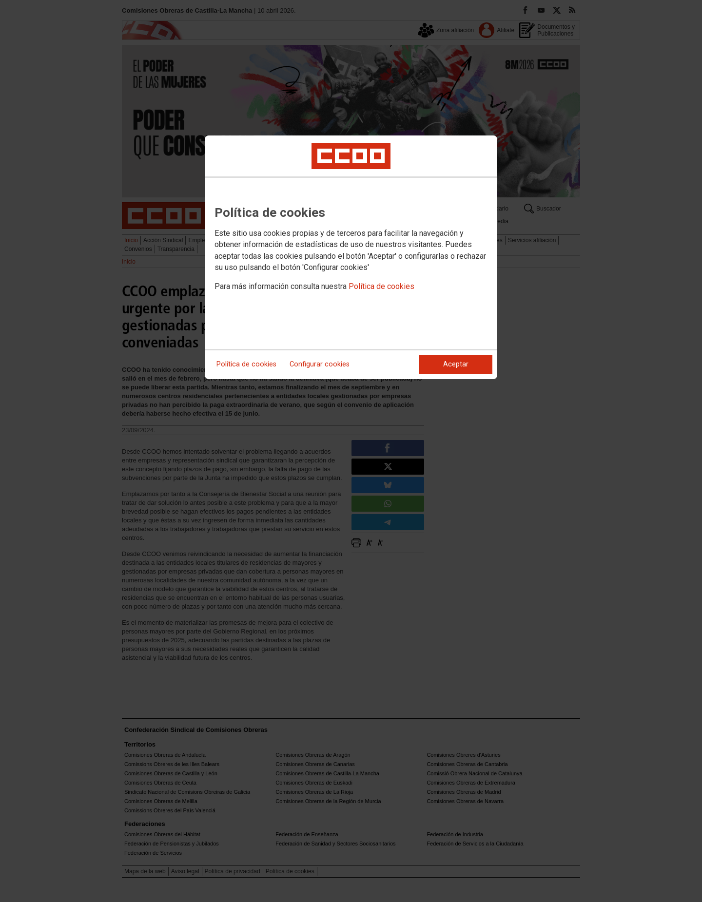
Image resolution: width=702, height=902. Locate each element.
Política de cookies (381, 286)
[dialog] (351, 257)
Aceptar (455, 364)
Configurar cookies (320, 364)
